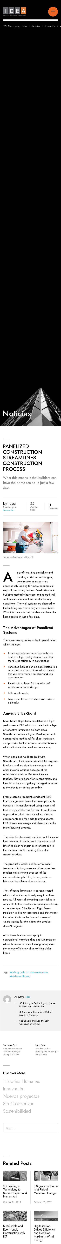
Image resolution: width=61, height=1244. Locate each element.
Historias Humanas (21, 1081)
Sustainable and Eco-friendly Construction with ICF (34, 1022)
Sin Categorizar (18, 1103)
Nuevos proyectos (21, 1096)
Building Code (18, 972)
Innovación (8, 510)
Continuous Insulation (38, 972)
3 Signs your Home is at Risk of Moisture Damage (35, 1014)
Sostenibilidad (17, 1111)
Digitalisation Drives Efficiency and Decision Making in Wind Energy (44, 1233)
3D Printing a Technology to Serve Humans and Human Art (37, 1005)
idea (28, 997)
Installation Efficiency (20, 976)
